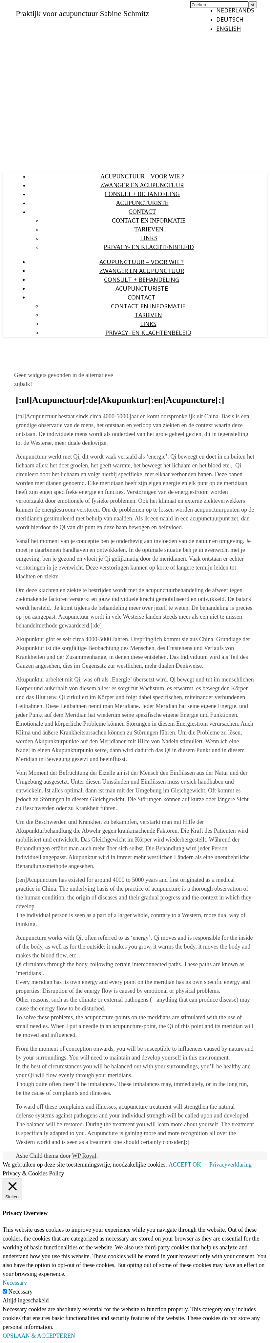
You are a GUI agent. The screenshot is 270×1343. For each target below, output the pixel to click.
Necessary (21, 1291)
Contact (142, 212)
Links (148, 238)
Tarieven (148, 229)
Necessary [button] (15, 1282)
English (228, 28)
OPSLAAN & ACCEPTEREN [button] (39, 1336)
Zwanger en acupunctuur (142, 185)
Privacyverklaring (230, 1164)
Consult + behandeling (142, 194)
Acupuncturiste (142, 203)
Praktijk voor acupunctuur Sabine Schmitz (82, 13)
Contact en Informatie (149, 220)
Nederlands (235, 10)
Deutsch (229, 19)
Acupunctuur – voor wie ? (142, 176)
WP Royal (84, 1155)
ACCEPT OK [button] (185, 1164)
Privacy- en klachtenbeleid (149, 247)
